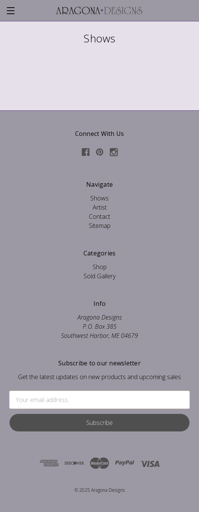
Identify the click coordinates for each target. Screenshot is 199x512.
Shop (100, 267)
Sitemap (100, 225)
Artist (100, 207)
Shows (99, 198)
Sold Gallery (99, 276)
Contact (99, 216)
